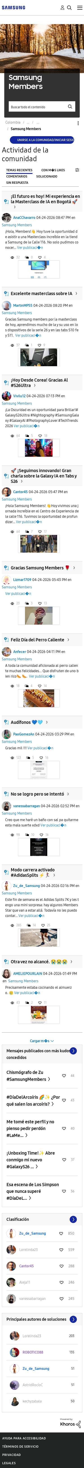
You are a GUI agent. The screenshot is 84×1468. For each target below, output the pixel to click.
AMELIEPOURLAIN (27, 974)
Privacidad (11, 1455)
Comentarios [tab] (16, 176)
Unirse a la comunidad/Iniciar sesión (45, 140)
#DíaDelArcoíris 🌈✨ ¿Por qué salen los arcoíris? (33, 1100)
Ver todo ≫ (42, 1051)
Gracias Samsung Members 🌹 (40, 567)
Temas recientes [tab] (19, 170)
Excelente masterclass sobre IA (41, 293)
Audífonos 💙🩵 (27, 722)
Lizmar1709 (22, 580)
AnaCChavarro (24, 217)
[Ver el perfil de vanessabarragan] (32, 1299)
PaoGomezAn (23, 734)
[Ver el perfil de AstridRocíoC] (33, 1385)
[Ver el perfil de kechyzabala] (32, 1401)
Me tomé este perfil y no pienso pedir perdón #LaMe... (30, 1128)
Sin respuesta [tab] (17, 183)
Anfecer (19, 652)
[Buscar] (42, 106)
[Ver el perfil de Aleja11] (24, 1282)
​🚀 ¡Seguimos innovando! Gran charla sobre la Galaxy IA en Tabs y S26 (44, 476)
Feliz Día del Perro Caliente (37, 639)
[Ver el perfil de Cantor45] (26, 1266)
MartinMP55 (22, 305)
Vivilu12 (19, 396)
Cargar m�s (39, 1041)
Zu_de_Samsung (26, 886)
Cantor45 (20, 492)
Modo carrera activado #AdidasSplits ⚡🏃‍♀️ (33, 872)
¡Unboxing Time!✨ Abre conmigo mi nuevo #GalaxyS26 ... (30, 1159)
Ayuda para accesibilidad (24, 1438)
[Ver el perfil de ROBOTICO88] (33, 1352)
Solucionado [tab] (46, 176)
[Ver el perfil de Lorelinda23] (28, 1250)
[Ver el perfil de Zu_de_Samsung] (32, 1233)
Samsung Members (17, 225)
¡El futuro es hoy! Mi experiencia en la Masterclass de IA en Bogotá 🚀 (45, 199)
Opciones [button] (70, 123)
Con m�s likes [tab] (53, 170)
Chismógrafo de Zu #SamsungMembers (26, 1076)
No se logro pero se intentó (37, 794)
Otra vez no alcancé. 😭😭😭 (39, 961)
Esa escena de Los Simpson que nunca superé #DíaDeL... (32, 1191)
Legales (9, 1463)
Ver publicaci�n (30, 247)
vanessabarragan (26, 806)
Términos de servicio (20, 1447)
